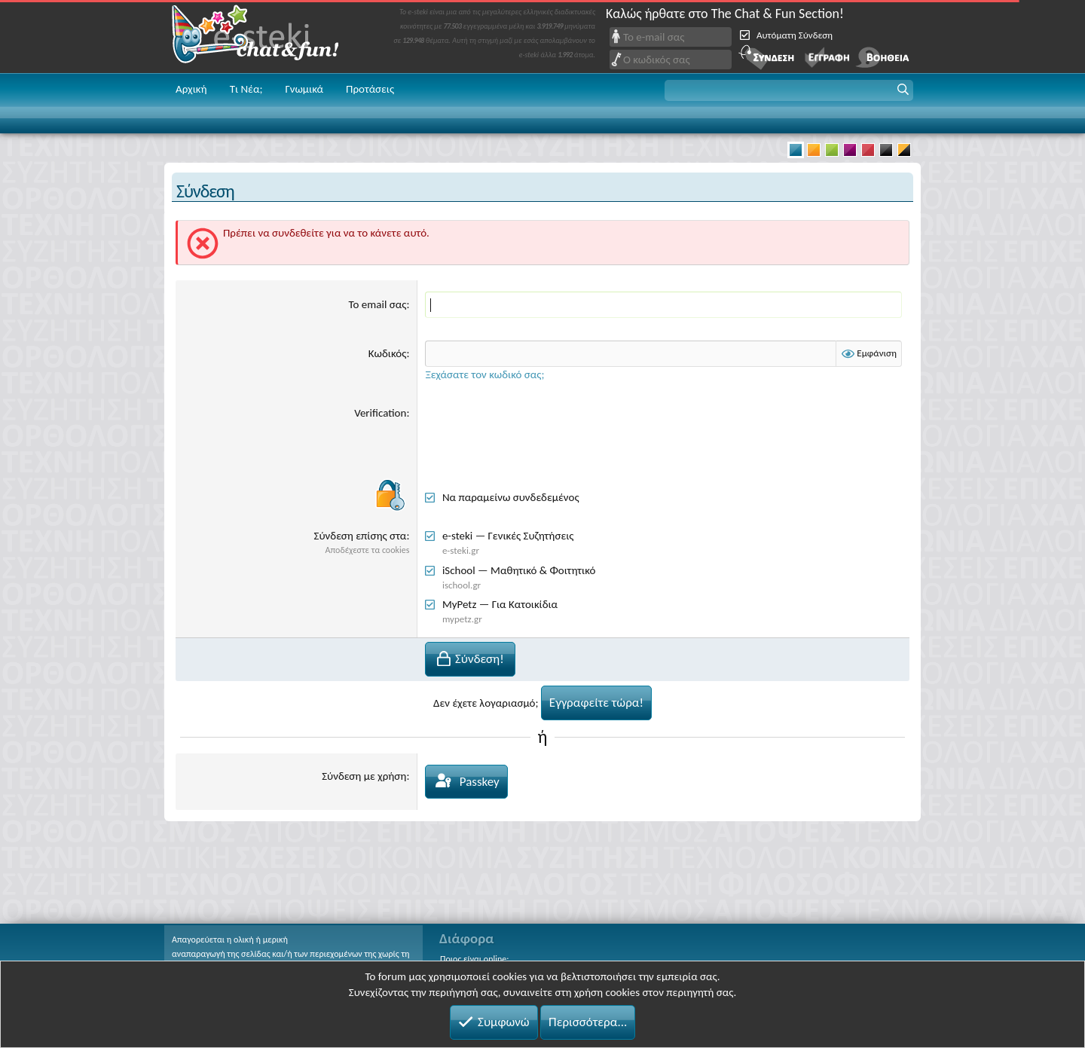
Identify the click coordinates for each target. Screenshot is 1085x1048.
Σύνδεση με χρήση (364, 776)
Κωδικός (387, 353)
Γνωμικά (304, 89)
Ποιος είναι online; (474, 959)
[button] (789, 90)
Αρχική (191, 89)
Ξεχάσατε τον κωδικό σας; (484, 374)
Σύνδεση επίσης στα (360, 535)
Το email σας (378, 304)
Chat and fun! (266, 37)
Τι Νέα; (246, 89)
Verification (380, 413)
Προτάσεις (370, 89)
